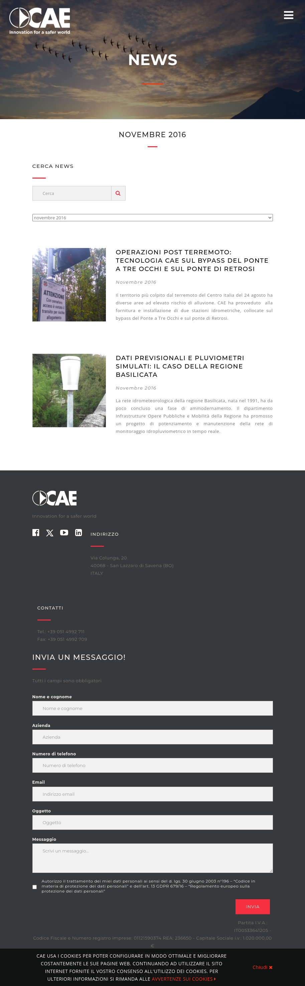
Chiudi (263, 967)
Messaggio (44, 839)
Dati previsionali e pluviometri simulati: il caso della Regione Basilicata (180, 366)
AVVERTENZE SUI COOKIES (184, 979)
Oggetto (41, 810)
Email (38, 782)
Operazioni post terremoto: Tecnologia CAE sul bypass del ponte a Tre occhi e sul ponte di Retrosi (192, 260)
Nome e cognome (52, 696)
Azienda (41, 725)
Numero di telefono (54, 753)
